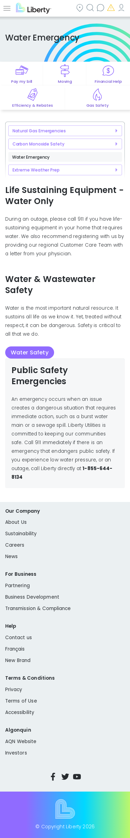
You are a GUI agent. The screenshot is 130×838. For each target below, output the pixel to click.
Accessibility (19, 712)
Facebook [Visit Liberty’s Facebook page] (53, 776)
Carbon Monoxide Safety (38, 144)
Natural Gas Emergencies (39, 131)
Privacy (13, 689)
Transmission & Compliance (38, 608)
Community (80, 7)
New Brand (18, 660)
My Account (122, 7)
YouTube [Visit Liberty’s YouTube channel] (76, 776)
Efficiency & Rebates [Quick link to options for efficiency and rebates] (32, 105)
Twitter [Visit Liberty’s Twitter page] (65, 776)
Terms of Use (21, 701)
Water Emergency (31, 157)
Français (15, 649)
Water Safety (30, 352)
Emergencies (111, 7)
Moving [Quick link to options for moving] (65, 81)
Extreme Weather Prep (36, 170)
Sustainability (21, 533)
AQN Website (20, 741)
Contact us (101, 7)
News (11, 556)
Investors (16, 753)
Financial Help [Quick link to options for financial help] (108, 81)
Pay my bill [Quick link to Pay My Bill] (21, 81)
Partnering (17, 585)
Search (91, 7)
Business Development (32, 597)
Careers (14, 545)
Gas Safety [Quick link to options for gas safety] (97, 105)
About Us (16, 522)
